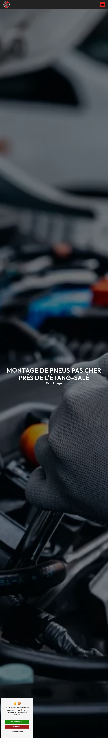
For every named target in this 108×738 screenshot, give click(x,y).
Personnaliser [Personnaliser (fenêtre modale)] (17, 731)
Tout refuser (17, 726)
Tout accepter (17, 721)
